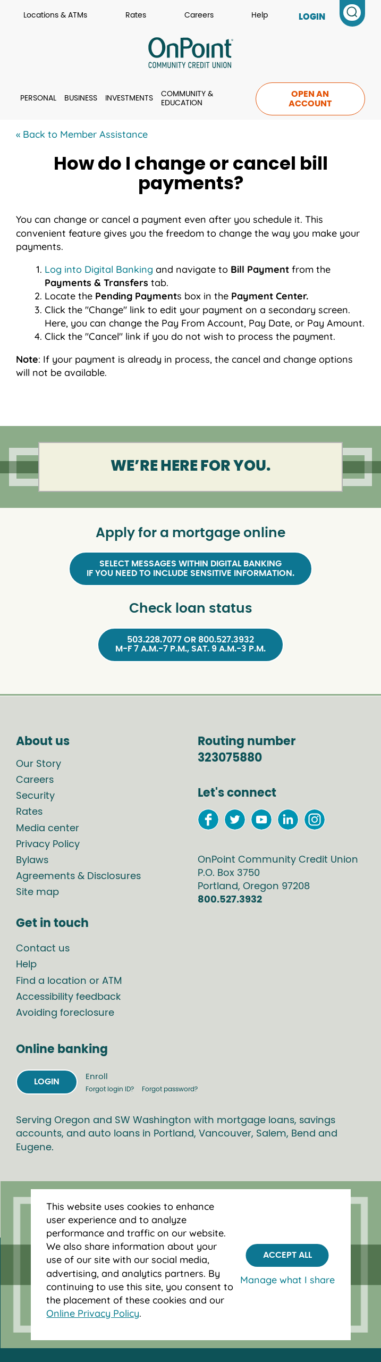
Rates (135, 15)
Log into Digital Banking (99, 269)
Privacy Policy (48, 844)
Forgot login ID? (111, 1089)
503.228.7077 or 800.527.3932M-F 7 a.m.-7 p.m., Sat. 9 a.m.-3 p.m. (190, 645)
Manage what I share (287, 1280)
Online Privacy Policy (92, 1313)
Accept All (287, 1255)
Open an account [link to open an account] (310, 99)
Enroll (97, 1077)
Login (47, 1081)
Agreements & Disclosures (78, 876)
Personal (38, 98)
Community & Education (187, 98)
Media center (47, 828)
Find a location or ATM (69, 981)
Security (35, 796)
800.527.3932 (230, 900)
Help (259, 15)
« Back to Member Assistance (82, 134)
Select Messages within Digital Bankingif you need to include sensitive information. (190, 568)
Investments (129, 98)
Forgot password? (170, 1089)
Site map (37, 892)
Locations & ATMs (55, 15)
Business (80, 98)
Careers (199, 15)
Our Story (38, 764)
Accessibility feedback (68, 997)
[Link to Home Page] (190, 54)
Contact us (43, 949)
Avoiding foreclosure (65, 1013)
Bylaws (32, 860)
